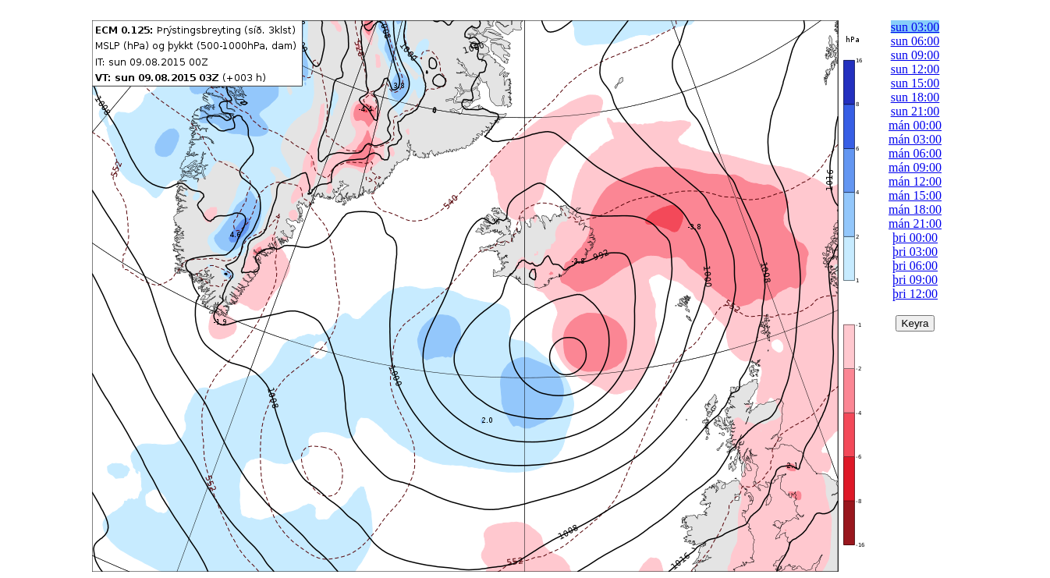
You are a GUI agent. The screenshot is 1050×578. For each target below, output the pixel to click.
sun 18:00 (915, 97)
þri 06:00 (915, 265)
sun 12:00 (915, 69)
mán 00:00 (915, 125)
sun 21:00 (915, 111)
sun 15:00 (915, 83)
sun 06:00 (915, 41)
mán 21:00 (915, 223)
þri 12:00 (915, 293)
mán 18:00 (915, 209)
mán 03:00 (915, 139)
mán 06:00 (915, 153)
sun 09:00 (915, 55)
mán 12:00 (915, 181)
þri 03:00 (915, 251)
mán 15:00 (915, 195)
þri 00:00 (915, 237)
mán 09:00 (915, 167)
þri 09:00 (915, 279)
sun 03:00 (915, 27)
